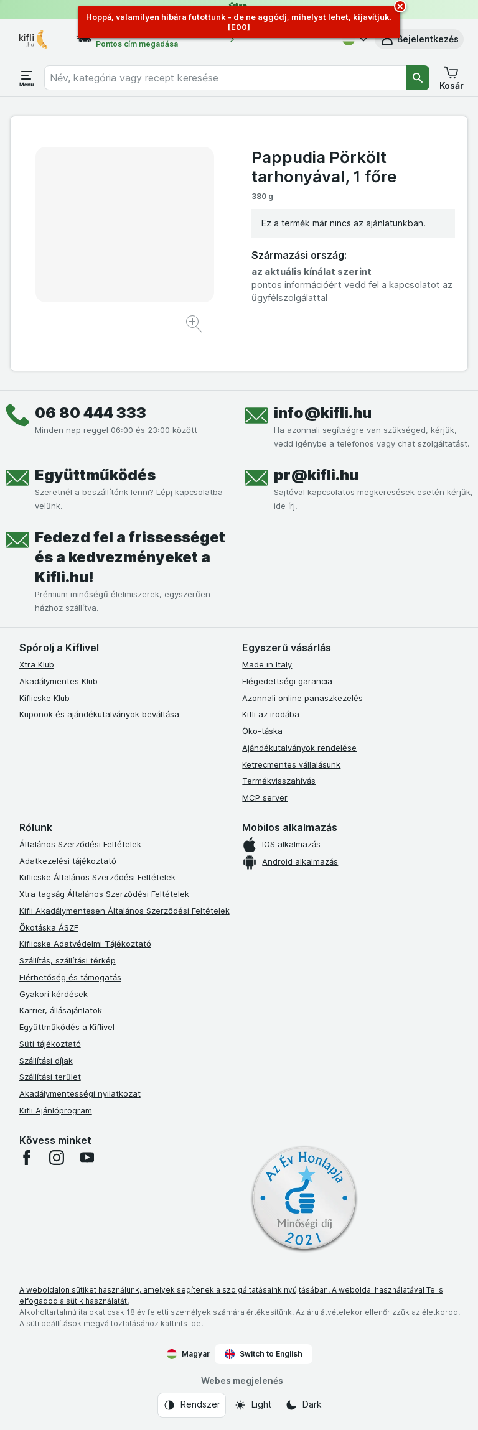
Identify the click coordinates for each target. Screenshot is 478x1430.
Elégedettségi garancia (287, 681)
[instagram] (56, 1157)
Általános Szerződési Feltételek (80, 844)
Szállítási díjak (46, 1061)
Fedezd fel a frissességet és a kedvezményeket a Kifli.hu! (130, 557)
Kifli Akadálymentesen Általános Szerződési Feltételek (124, 911)
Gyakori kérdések (53, 994)
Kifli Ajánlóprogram (55, 1110)
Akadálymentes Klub (58, 681)
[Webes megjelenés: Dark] (303, 1405)
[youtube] (86, 1157)
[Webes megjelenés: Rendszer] (191, 1405)
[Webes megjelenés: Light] (252, 1405)
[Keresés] (417, 77)
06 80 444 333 (90, 413)
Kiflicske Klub (44, 698)
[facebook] (26, 1157)
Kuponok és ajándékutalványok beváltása (99, 714)
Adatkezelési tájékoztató (67, 861)
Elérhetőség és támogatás (70, 977)
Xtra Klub (36, 664)
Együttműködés (95, 475)
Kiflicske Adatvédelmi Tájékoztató (85, 944)
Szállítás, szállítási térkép (67, 960)
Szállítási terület (50, 1077)
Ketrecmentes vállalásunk (291, 764)
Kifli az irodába (270, 714)
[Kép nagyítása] (195, 325)
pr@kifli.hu (316, 475)
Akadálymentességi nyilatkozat (80, 1093)
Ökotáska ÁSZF (48, 927)
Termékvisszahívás (279, 781)
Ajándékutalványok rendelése (299, 748)
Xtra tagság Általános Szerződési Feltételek (104, 894)
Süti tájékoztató (50, 1044)
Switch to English (263, 1354)
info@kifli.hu (323, 413)
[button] (419, 39)
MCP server (265, 797)
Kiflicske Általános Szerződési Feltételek (97, 877)
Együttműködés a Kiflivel (67, 1027)
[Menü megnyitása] (26, 77)
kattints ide (181, 1323)
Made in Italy (267, 664)
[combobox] (225, 77)
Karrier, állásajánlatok (60, 1010)
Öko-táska (262, 731)
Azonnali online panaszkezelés (302, 698)
